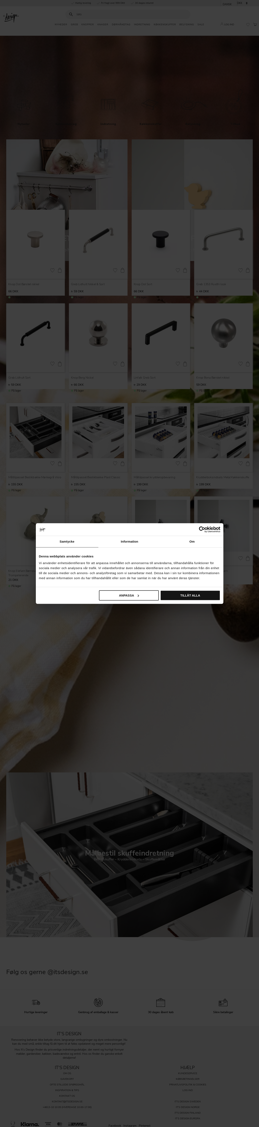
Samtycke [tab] (67, 541)
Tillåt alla (190, 595)
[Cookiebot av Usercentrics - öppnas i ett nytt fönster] (202, 529)
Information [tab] (129, 541)
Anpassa (129, 595)
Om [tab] (192, 541)
